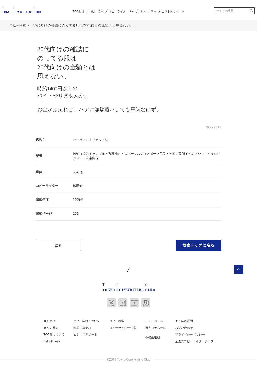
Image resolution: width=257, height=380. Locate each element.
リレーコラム (148, 11)
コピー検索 (96, 11)
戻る (58, 245)
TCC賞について (53, 334)
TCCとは (78, 11)
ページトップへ (238, 269)
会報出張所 (152, 337)
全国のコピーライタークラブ (194, 341)
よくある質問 (184, 321)
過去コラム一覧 (155, 328)
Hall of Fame (51, 341)
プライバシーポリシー (190, 334)
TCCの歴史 (50, 328)
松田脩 (78, 185)
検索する (251, 10)
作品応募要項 (82, 328)
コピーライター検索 (121, 11)
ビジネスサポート (172, 11)
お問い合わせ (184, 328)
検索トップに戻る (198, 245)
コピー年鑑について (86, 321)
